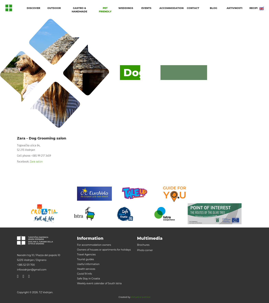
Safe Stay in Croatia (88, 278)
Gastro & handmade (79, 10)
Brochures (143, 244)
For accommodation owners (94, 244)
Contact (193, 8)
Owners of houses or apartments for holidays (104, 249)
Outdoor (54, 8)
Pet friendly (105, 10)
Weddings (125, 8)
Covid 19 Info (84, 273)
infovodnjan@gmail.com (31, 269)
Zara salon (36, 161)
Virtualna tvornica (141, 297)
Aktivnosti (234, 8)
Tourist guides (85, 259)
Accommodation (170, 8)
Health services (86, 268)
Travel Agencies (86, 254)
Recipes (254, 8)
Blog (213, 8)
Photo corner (145, 250)
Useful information (88, 264)
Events (146, 8)
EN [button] (261, 8)
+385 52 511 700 (26, 264)
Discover (33, 8)
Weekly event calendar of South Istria (99, 283)
